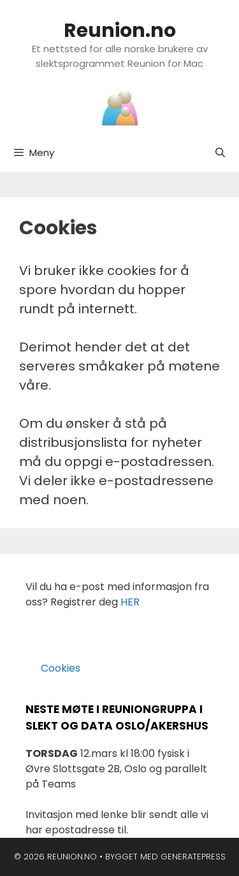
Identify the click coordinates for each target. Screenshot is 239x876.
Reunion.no (120, 30)
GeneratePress (193, 857)
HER (130, 602)
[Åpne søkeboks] (220, 153)
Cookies (52, 668)
